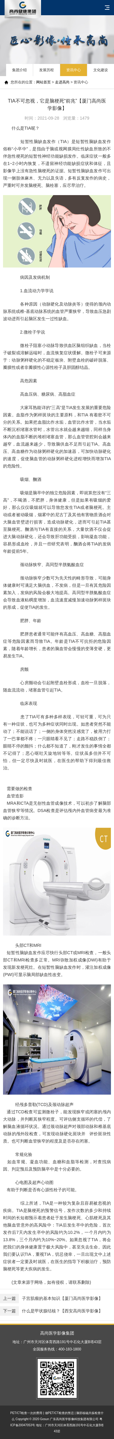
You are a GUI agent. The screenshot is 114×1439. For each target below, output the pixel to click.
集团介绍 (19, 70)
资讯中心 (73, 70)
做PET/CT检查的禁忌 (59, 1413)
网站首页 (43, 82)
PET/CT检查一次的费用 (26, 1413)
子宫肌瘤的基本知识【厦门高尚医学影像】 (51, 1298)
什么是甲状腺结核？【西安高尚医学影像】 (51, 1311)
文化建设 (100, 70)
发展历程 (46, 70)
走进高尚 (62, 82)
